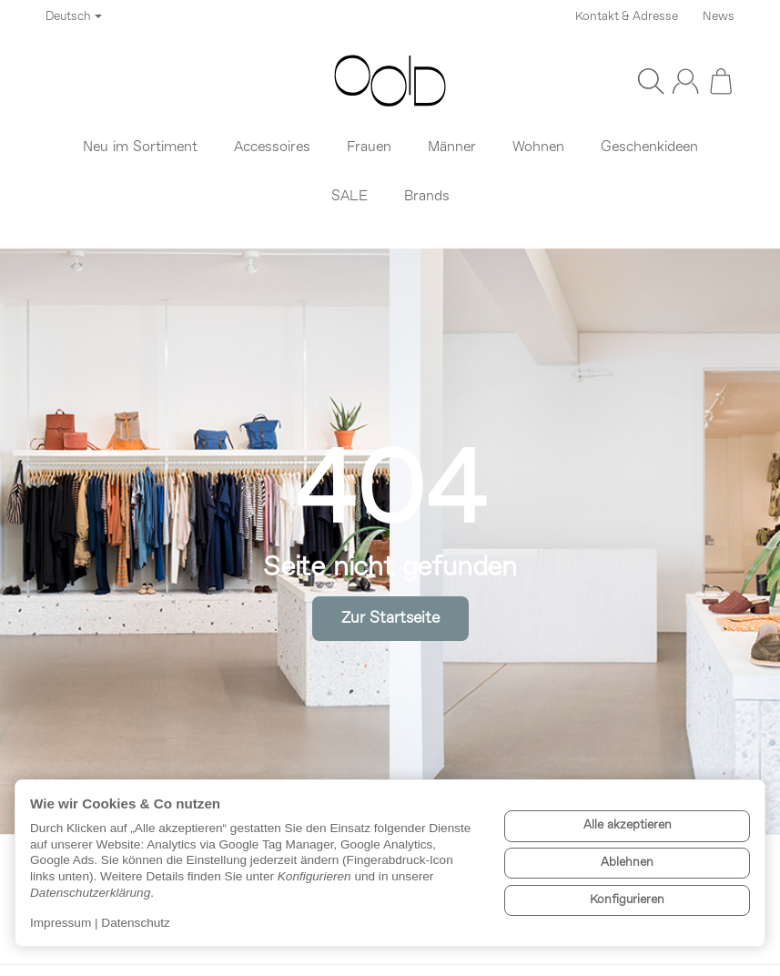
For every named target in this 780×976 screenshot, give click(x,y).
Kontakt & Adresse (626, 17)
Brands (427, 196)
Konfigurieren (627, 900)
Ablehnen (627, 863)
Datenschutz (135, 923)
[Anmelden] (685, 81)
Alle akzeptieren (627, 825)
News (718, 17)
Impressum (60, 923)
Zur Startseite (390, 618)
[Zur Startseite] (390, 81)
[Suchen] (650, 81)
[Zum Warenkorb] (720, 81)
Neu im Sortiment (140, 147)
